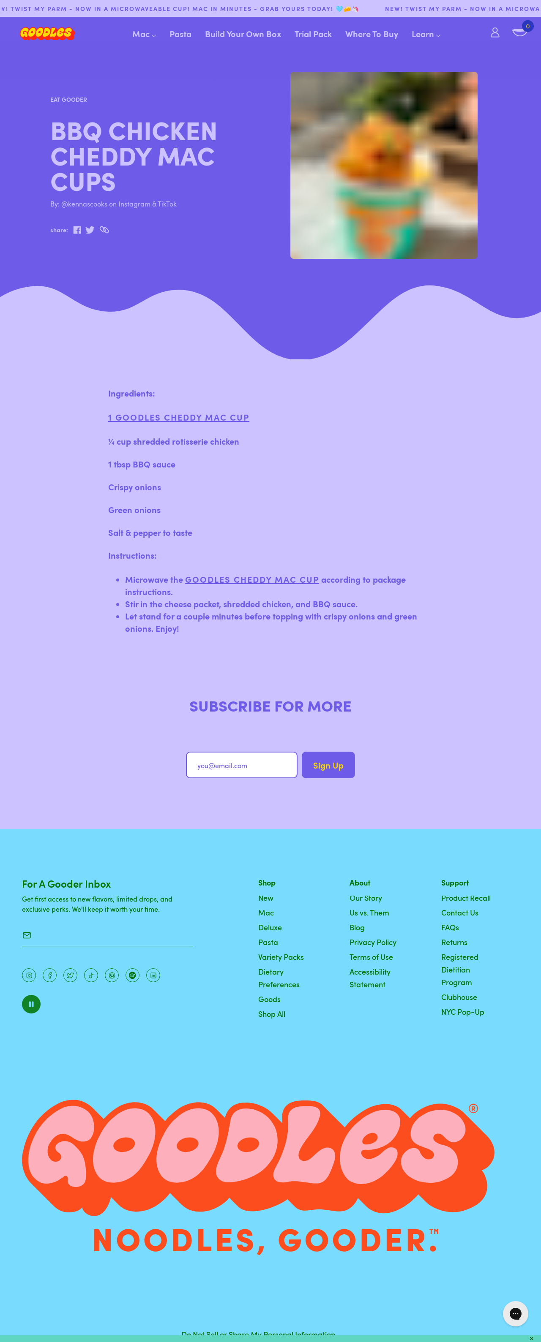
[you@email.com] (242, 765)
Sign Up (328, 765)
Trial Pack (313, 34)
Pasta (180, 34)
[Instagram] (29, 975)
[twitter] (90, 230)
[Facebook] (50, 975)
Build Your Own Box (243, 34)
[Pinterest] (70, 975)
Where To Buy (371, 34)
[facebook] (77, 230)
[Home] (41, 34)
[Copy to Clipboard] (104, 230)
